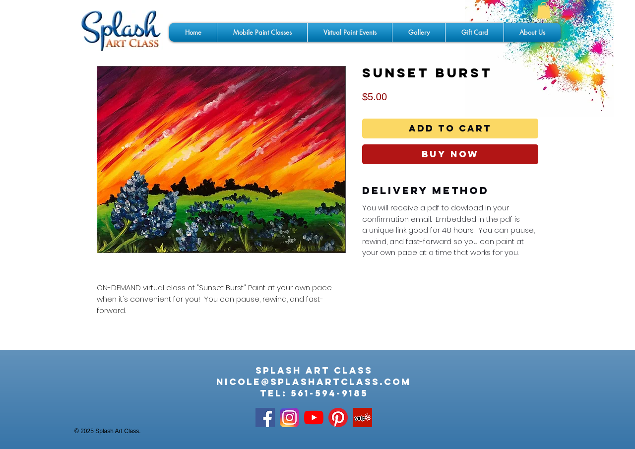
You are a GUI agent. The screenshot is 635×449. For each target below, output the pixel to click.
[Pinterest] (338, 417)
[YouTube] (313, 417)
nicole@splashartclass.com (313, 381)
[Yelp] (362, 417)
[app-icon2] (289, 417)
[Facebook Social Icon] (265, 417)
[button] (544, 10)
